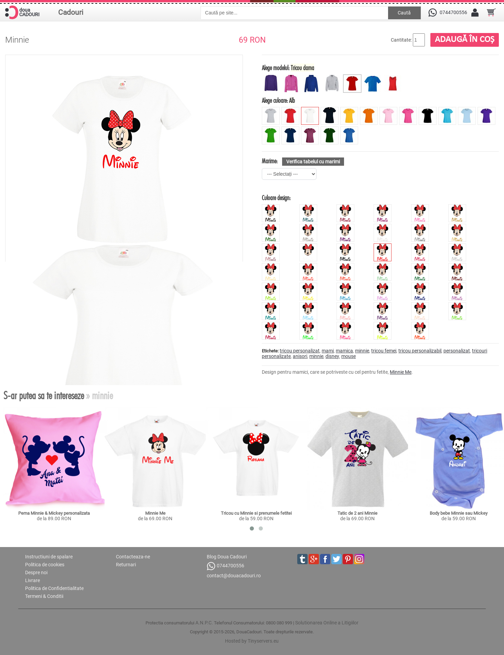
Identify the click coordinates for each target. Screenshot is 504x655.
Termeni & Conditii (44, 596)
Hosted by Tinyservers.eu (252, 641)
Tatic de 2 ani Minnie (357, 513)
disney (332, 356)
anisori (300, 356)
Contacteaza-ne (133, 556)
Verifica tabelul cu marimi (313, 161)
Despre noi (36, 572)
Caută (404, 12)
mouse (348, 356)
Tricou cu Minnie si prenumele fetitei (256, 513)
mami (328, 350)
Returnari (126, 564)
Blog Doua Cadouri (227, 556)
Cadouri (70, 12)
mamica (344, 350)
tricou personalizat (300, 350)
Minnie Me (400, 372)
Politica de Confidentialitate (54, 588)
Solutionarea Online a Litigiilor (326, 622)
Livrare (32, 580)
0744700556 (225, 566)
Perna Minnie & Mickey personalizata (54, 513)
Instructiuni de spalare (49, 556)
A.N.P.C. (204, 622)
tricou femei (383, 350)
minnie (362, 350)
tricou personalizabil (419, 350)
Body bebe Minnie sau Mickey (458, 513)
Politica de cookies (44, 564)
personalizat (456, 350)
